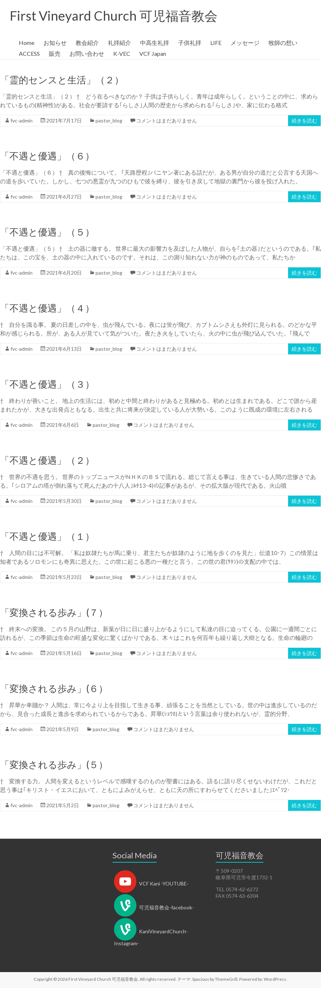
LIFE (215, 42)
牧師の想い (283, 42)
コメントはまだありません (166, 120)
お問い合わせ (86, 53)
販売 (54, 53)
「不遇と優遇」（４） (47, 308)
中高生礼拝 (154, 42)
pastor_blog (109, 120)
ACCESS (29, 53)
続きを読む (304, 120)
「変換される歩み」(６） (54, 688)
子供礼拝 (189, 42)
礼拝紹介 (119, 42)
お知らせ (55, 42)
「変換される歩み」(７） (54, 612)
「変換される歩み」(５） (54, 764)
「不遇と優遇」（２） (47, 460)
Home (26, 42)
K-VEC (121, 53)
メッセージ (245, 42)
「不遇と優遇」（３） (47, 384)
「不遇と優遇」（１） (47, 536)
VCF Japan (152, 53)
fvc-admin (21, 120)
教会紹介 (87, 42)
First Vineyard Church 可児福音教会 (113, 16)
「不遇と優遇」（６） (47, 156)
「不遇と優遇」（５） (47, 232)
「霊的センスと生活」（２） (62, 80)
